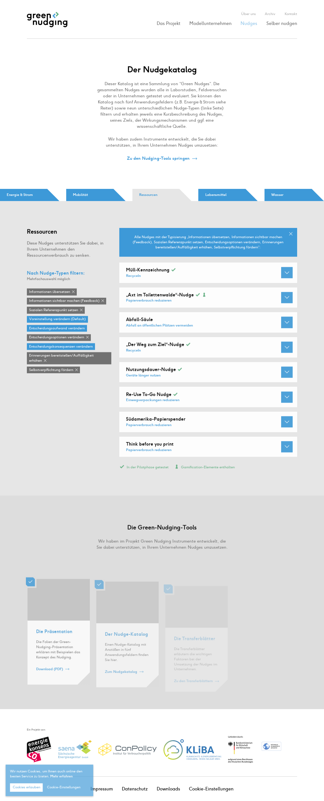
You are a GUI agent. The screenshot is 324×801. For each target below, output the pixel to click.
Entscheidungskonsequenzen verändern (61, 347)
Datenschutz (135, 789)
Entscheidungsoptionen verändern (56, 338)
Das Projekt (168, 23)
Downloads (168, 789)
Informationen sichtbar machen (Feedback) (64, 301)
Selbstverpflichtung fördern (51, 370)
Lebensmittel (215, 195)
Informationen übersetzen (49, 292)
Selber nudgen (281, 23)
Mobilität (80, 195)
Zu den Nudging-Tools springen (158, 158)
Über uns (248, 14)
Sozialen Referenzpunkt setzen (53, 310)
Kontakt (291, 14)
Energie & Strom (20, 195)
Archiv (270, 14)
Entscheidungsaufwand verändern (57, 329)
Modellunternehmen (210, 23)
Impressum (102, 789)
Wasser (277, 195)
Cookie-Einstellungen (211, 789)
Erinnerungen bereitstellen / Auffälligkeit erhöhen (61, 358)
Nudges (249, 23)
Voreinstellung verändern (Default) (57, 319)
